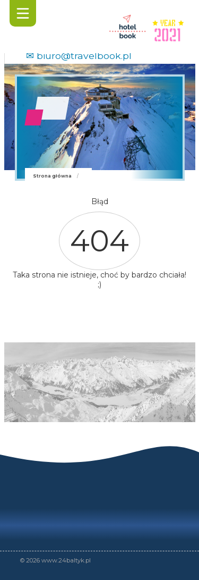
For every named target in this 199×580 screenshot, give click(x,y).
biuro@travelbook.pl (84, 55)
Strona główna (52, 176)
